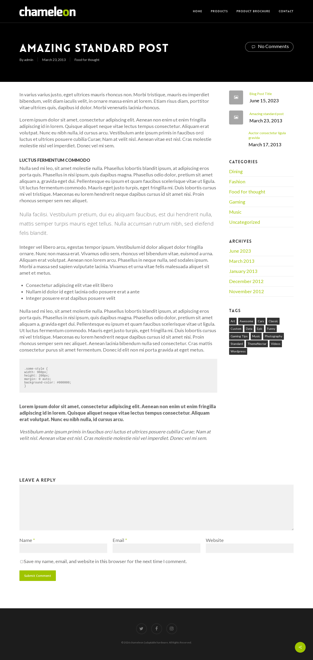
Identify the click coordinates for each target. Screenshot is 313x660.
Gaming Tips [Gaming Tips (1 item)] (239, 336)
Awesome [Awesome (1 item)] (246, 321)
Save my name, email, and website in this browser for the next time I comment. (105, 561)
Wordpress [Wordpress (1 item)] (238, 351)
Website (215, 540)
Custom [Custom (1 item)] (236, 328)
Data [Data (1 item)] (249, 328)
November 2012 (246, 291)
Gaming (237, 202)
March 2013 (242, 261)
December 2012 (246, 281)
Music (235, 212)
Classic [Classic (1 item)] (273, 321)
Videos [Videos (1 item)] (275, 344)
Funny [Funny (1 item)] (271, 328)
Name (27, 540)
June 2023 (240, 251)
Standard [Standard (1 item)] (237, 344)
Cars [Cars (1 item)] (261, 321)
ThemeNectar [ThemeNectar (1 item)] (256, 344)
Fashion (237, 181)
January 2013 (243, 271)
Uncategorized (244, 222)
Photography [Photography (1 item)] (273, 336)
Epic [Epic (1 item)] (260, 328)
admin (28, 60)
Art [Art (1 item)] (233, 321)
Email (120, 540)
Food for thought (86, 60)
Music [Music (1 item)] (256, 336)
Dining (236, 171)
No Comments (269, 46)
